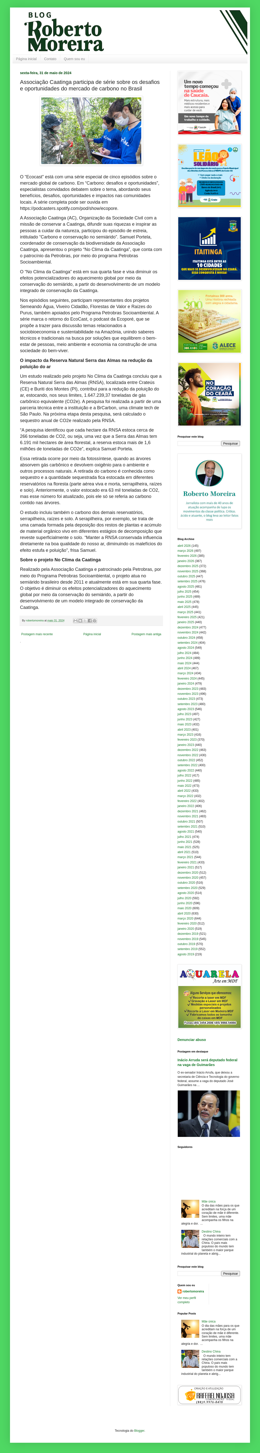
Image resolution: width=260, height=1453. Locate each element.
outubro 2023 (186, 699)
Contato (50, 59)
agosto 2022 (186, 770)
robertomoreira (193, 1291)
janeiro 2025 (186, 622)
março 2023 (185, 734)
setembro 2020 (188, 888)
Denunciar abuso (192, 1040)
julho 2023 (184, 714)
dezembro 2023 (188, 689)
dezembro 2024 (188, 627)
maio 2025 (185, 602)
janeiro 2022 (186, 806)
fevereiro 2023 (187, 739)
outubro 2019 (186, 944)
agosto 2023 (186, 709)
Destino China (211, 1231)
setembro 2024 (188, 642)
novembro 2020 (188, 877)
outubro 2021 (186, 821)
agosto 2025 (186, 586)
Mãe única (209, 1201)
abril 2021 (184, 852)
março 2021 (185, 857)
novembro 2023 (188, 694)
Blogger (139, 1430)
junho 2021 (185, 842)
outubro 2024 (186, 637)
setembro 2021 (188, 826)
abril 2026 (184, 546)
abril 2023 (184, 729)
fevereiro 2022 (187, 801)
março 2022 (185, 796)
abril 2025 (184, 607)
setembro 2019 (188, 949)
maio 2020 (185, 908)
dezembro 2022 (188, 750)
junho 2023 (185, 719)
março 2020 (185, 918)
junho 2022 (185, 780)
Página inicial (26, 59)
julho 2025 (184, 591)
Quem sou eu (74, 59)
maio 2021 (185, 847)
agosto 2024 (186, 647)
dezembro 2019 (188, 934)
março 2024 (185, 673)
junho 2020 (185, 903)
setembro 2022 (188, 765)
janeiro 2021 (186, 867)
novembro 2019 (188, 939)
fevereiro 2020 (187, 923)
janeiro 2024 (186, 683)
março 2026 (185, 551)
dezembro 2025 (188, 566)
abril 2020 (184, 913)
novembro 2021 (188, 816)
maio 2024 (185, 663)
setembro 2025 (188, 581)
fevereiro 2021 (187, 862)
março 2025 (185, 612)
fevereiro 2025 (187, 617)
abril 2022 (184, 790)
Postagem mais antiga (146, 634)
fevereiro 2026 (187, 556)
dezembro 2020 (188, 872)
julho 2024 (184, 653)
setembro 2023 (188, 704)
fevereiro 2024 (187, 678)
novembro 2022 (188, 755)
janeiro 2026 (186, 561)
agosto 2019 (186, 954)
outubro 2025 (186, 576)
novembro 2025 (188, 571)
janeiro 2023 (186, 745)
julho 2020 (184, 898)
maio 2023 (185, 724)
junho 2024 (185, 658)
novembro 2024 (188, 632)
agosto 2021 (186, 831)
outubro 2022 (186, 760)
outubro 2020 (186, 882)
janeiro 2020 (186, 929)
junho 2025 (185, 596)
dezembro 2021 (188, 811)
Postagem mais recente (37, 634)
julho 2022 (184, 775)
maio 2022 (185, 785)
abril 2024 (184, 668)
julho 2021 (184, 837)
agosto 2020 (186, 893)
